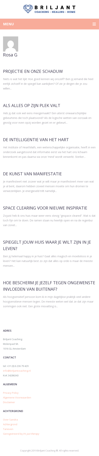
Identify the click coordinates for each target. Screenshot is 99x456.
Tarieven (8, 429)
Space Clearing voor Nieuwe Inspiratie (45, 208)
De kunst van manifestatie (32, 173)
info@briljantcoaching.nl (17, 370)
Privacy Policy (11, 392)
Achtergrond (10, 424)
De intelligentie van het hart (36, 139)
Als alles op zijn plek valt (31, 105)
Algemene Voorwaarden (17, 397)
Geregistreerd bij (21, 433)
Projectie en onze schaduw (33, 71)
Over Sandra (10, 419)
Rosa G (10, 55)
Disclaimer (9, 402)
